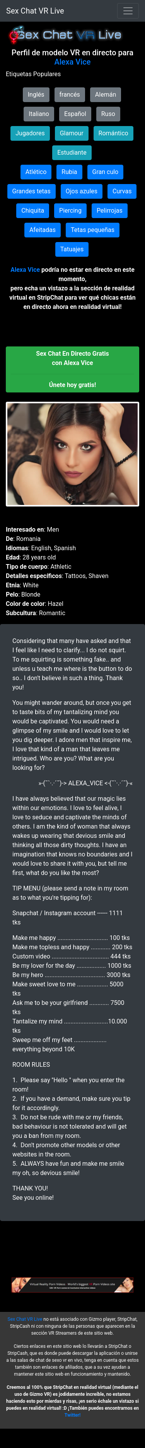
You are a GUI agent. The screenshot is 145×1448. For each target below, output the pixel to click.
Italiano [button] (39, 114)
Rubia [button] (69, 172)
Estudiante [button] (72, 152)
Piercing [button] (70, 210)
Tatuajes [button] (72, 249)
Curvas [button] (122, 191)
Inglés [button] (36, 94)
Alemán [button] (105, 94)
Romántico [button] (113, 133)
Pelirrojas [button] (110, 210)
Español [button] (75, 114)
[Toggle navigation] (128, 11)
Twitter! (72, 1415)
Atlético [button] (36, 172)
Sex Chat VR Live (35, 10)
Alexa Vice (72, 62)
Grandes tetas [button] (31, 191)
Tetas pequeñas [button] (92, 230)
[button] (72, 369)
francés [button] (70, 94)
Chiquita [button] (32, 210)
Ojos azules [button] (81, 191)
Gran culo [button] (105, 172)
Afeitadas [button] (42, 230)
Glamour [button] (72, 133)
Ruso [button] (108, 114)
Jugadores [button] (30, 133)
